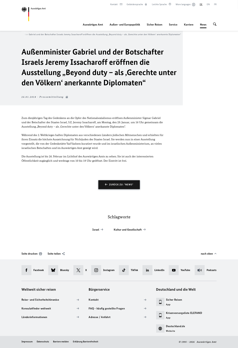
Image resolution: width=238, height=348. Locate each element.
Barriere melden (61, 341)
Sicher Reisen (154, 24)
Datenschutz (43, 341)
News (203, 24)
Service (173, 24)
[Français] (215, 4)
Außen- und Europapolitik (125, 24)
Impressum (27, 341)
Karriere (188, 24)
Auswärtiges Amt (93, 24)
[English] (208, 4)
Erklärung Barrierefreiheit (85, 341)
